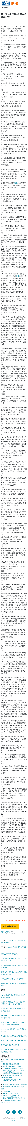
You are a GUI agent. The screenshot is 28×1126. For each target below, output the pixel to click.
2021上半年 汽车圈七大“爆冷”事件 (12, 979)
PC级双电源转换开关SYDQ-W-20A (15, 1084)
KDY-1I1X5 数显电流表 (10, 1093)
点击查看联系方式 (10, 926)
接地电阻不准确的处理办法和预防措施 (14, 1040)
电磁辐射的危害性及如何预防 (17, 947)
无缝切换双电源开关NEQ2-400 (13, 1068)
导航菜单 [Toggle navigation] (5, 8)
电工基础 (7, 932)
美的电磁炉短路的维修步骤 (10, 1045)
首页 (2, 932)
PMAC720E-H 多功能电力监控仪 (14, 1098)
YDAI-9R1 (6, 1091)
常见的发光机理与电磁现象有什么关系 (14, 1036)
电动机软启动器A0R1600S (12, 1066)
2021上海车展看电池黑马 (9, 954)
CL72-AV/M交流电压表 (11, 1096)
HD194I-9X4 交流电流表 (11, 1064)
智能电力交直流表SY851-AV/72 (13, 1071)
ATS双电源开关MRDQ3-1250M (13, 1073)
